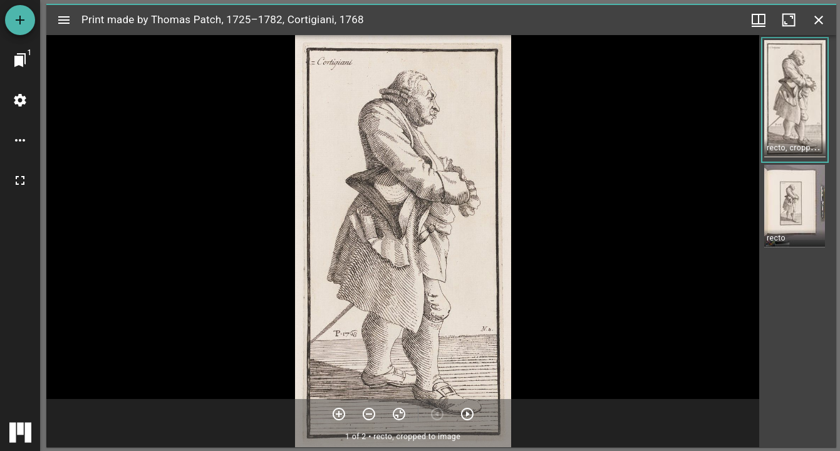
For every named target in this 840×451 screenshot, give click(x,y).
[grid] (797, 241)
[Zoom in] (339, 414)
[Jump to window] (20, 60)
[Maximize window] (789, 20)
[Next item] (467, 414)
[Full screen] (20, 180)
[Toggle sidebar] (64, 20)
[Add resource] (20, 20)
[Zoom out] (369, 414)
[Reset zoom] (399, 414)
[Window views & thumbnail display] (759, 20)
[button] (795, 100)
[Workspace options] (20, 140)
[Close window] (819, 20)
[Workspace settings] (20, 100)
